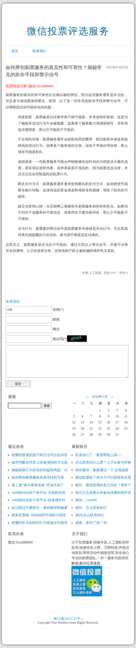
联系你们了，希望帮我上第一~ (99, 455)
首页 (14, 51)
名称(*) (35, 309)
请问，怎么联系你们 (91, 508)
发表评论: (13, 301)
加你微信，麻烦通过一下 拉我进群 (102, 470)
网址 (33, 329)
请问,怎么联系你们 (89, 515)
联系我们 (39, 51)
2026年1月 (99, 396)
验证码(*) (60, 339)
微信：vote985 (86, 500)
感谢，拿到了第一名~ (92, 523)
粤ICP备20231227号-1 (68, 618)
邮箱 (33, 319)
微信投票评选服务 (68, 31)
